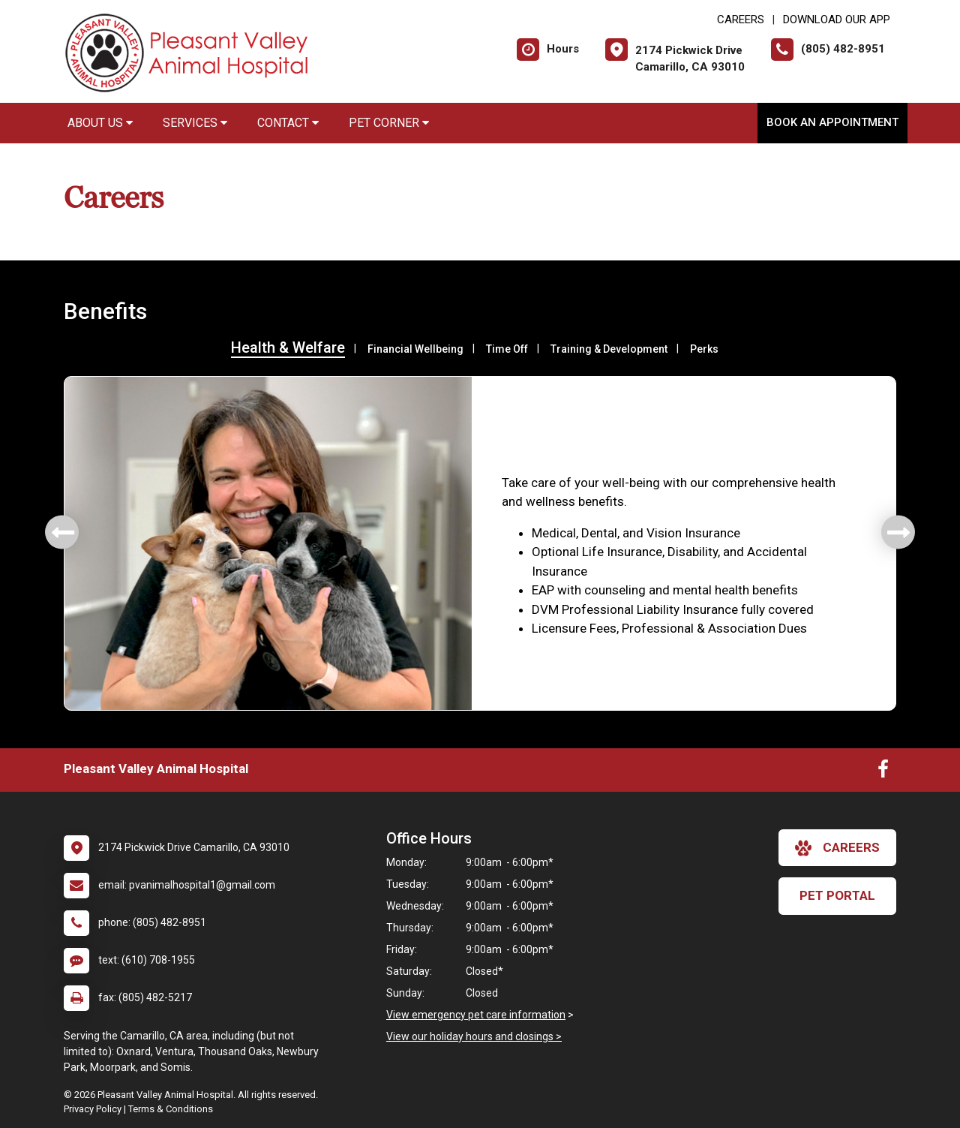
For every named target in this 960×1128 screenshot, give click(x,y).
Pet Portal (837, 895)
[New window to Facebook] (883, 772)
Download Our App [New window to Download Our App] (836, 19)
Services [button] (195, 123)
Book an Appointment (832, 122)
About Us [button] (100, 123)
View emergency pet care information (476, 1015)
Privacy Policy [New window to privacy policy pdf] (93, 1108)
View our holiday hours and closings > (474, 1036)
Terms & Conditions (170, 1108)
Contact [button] (288, 123)
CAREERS (740, 19)
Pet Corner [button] (389, 123)
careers (837, 848)
